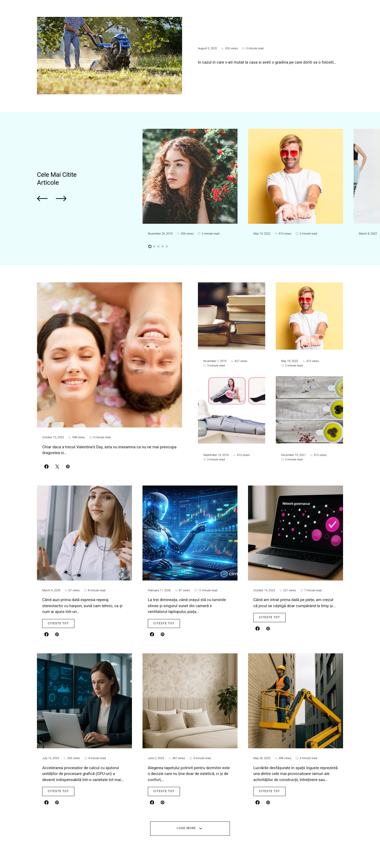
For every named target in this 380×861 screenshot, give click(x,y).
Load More (186, 828)
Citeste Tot (58, 623)
